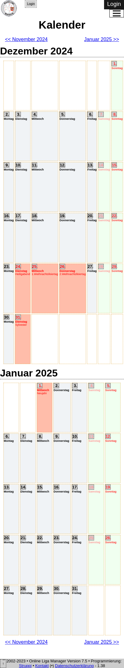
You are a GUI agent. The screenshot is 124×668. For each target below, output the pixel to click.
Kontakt (42, 665)
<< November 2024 (26, 39)
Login (31, 4)
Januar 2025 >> (101, 39)
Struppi (25, 665)
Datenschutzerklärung (74, 665)
